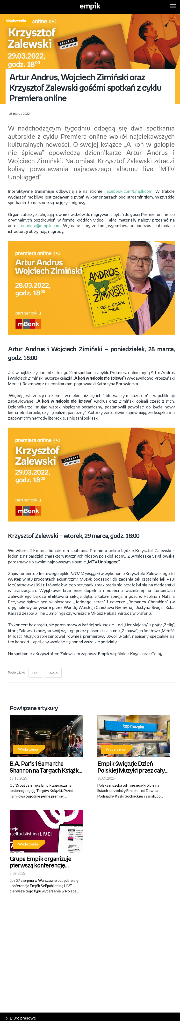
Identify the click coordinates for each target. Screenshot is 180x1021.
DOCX (53, 673)
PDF (35, 673)
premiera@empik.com (40, 226)
